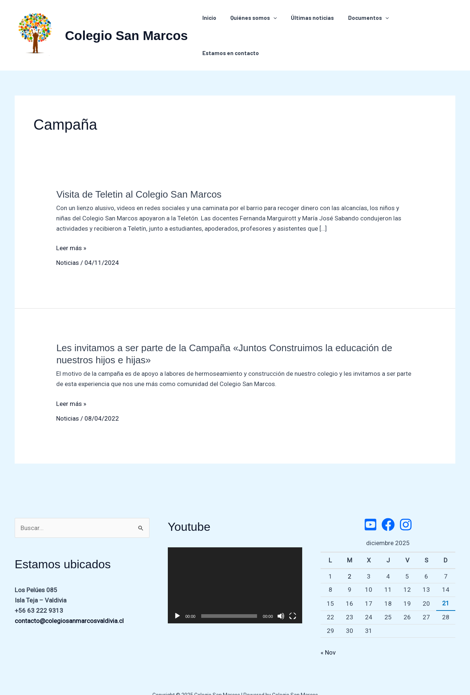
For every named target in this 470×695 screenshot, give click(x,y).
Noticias (67, 248)
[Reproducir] (177, 602)
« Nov (328, 638)
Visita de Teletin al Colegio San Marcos (138, 180)
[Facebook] (388, 510)
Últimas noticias (309, 28)
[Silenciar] (281, 602)
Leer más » (71, 234)
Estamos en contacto (421, 28)
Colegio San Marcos (126, 28)
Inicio (212, 28)
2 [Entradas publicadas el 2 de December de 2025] (349, 562)
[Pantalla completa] (292, 602)
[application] (273, 28)
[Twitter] (370, 510)
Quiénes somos (253, 28)
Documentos (361, 28)
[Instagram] (405, 510)
